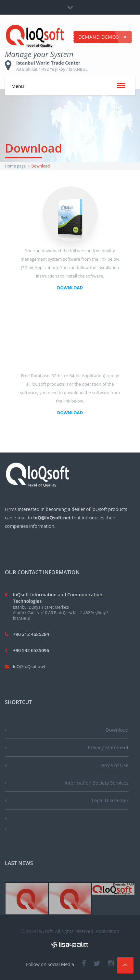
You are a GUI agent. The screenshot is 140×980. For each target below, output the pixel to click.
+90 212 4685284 (31, 634)
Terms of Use (114, 765)
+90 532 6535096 (31, 650)
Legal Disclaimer (110, 800)
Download (117, 729)
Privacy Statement (108, 747)
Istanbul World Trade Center (65, 66)
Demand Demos (103, 37)
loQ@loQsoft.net (29, 666)
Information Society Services (97, 782)
